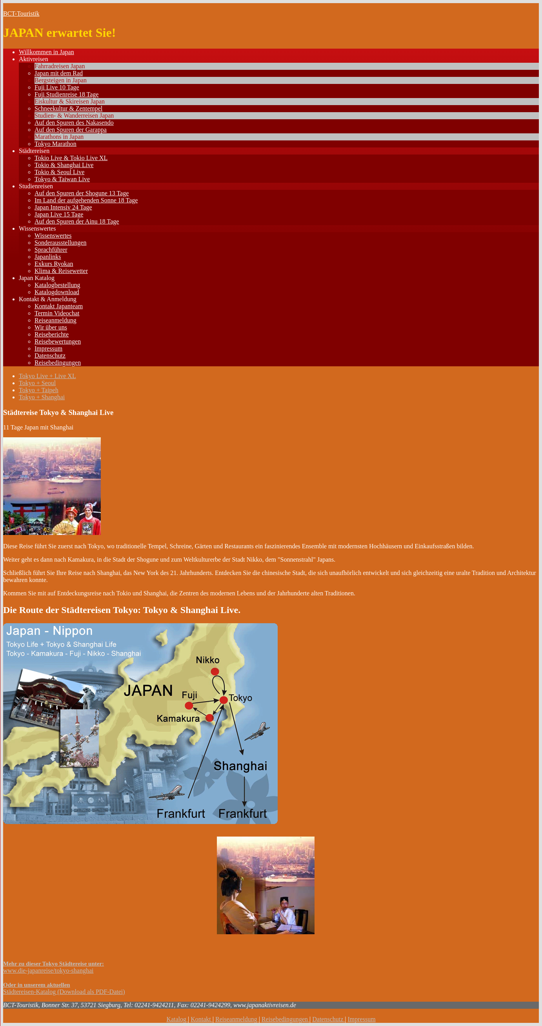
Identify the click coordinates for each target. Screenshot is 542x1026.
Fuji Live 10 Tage (57, 87)
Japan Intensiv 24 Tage (63, 207)
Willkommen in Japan (46, 52)
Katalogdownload (57, 292)
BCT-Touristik (21, 13)
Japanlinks (48, 256)
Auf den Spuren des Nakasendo (74, 122)
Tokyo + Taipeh (38, 390)
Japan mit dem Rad (59, 73)
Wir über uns (51, 327)
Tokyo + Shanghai (42, 397)
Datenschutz (50, 355)
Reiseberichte (52, 334)
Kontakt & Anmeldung (47, 299)
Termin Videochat (57, 313)
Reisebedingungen (58, 362)
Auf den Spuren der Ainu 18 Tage (77, 221)
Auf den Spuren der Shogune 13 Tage (82, 193)
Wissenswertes (37, 228)
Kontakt (202, 1019)
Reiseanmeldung (55, 320)
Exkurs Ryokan (54, 263)
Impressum (48, 348)
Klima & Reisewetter (61, 270)
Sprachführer (51, 249)
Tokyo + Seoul (37, 383)
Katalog (177, 1019)
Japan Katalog (37, 278)
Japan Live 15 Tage (59, 214)
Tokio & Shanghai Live (64, 165)
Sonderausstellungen (60, 242)
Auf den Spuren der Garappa (71, 129)
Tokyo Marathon (55, 143)
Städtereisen (34, 150)
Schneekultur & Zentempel (68, 108)
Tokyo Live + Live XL (47, 376)
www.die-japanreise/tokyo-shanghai (48, 970)
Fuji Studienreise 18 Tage (66, 94)
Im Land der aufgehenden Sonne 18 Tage (86, 200)
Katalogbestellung (57, 285)
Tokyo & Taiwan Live (62, 179)
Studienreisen (36, 186)
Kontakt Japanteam (59, 306)
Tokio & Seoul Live (59, 172)
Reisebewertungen (58, 341)
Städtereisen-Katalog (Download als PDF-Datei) (64, 991)
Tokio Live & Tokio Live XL (71, 158)
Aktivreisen (33, 59)
